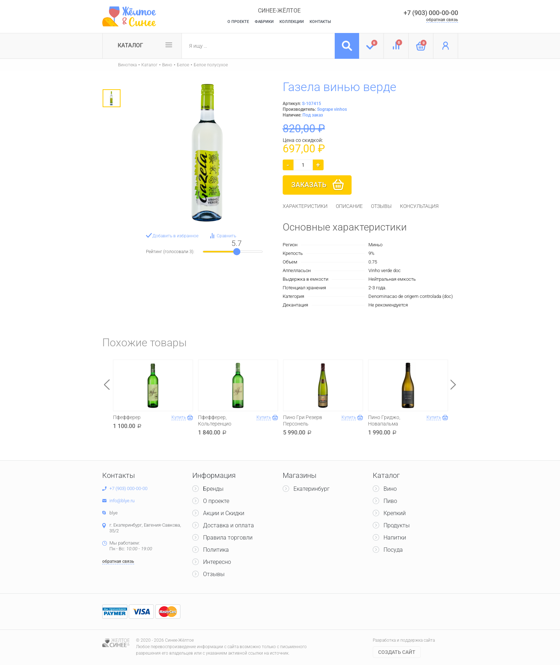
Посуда (393, 549)
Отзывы (214, 574)
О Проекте (238, 21)
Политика (216, 549)
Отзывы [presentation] (381, 206)
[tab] (305, 206)
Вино (167, 64)
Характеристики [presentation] (305, 206)
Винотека (127, 64)
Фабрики (264, 21)
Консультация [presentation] (419, 206)
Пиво (390, 501)
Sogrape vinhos (332, 109)
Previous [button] (107, 384)
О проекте (216, 501)
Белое (183, 64)
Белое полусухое (211, 64)
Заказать (308, 185)
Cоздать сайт (396, 652)
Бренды (213, 488)
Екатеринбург (311, 488)
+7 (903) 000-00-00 (431, 12)
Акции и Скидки (223, 513)
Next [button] (453, 384)
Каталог (130, 45)
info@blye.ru (122, 500)
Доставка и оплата (228, 525)
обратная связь (442, 19)
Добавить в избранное (175, 235)
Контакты (320, 21)
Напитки (394, 537)
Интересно (217, 562)
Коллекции (291, 21)
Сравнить (226, 235)
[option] (111, 98)
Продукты (396, 525)
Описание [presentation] (349, 206)
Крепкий (394, 513)
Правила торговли (228, 537)
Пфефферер (127, 417)
